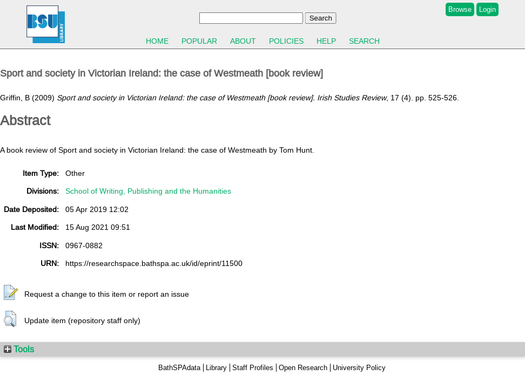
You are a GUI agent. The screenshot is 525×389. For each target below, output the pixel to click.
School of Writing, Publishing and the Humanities (148, 191)
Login (487, 9)
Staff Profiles (252, 368)
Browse (460, 9)
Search (364, 41)
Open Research (303, 368)
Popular (199, 41)
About (243, 41)
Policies (286, 41)
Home (157, 41)
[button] (11, 293)
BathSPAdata (179, 368)
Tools (19, 349)
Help (326, 41)
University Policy (359, 368)
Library (216, 368)
